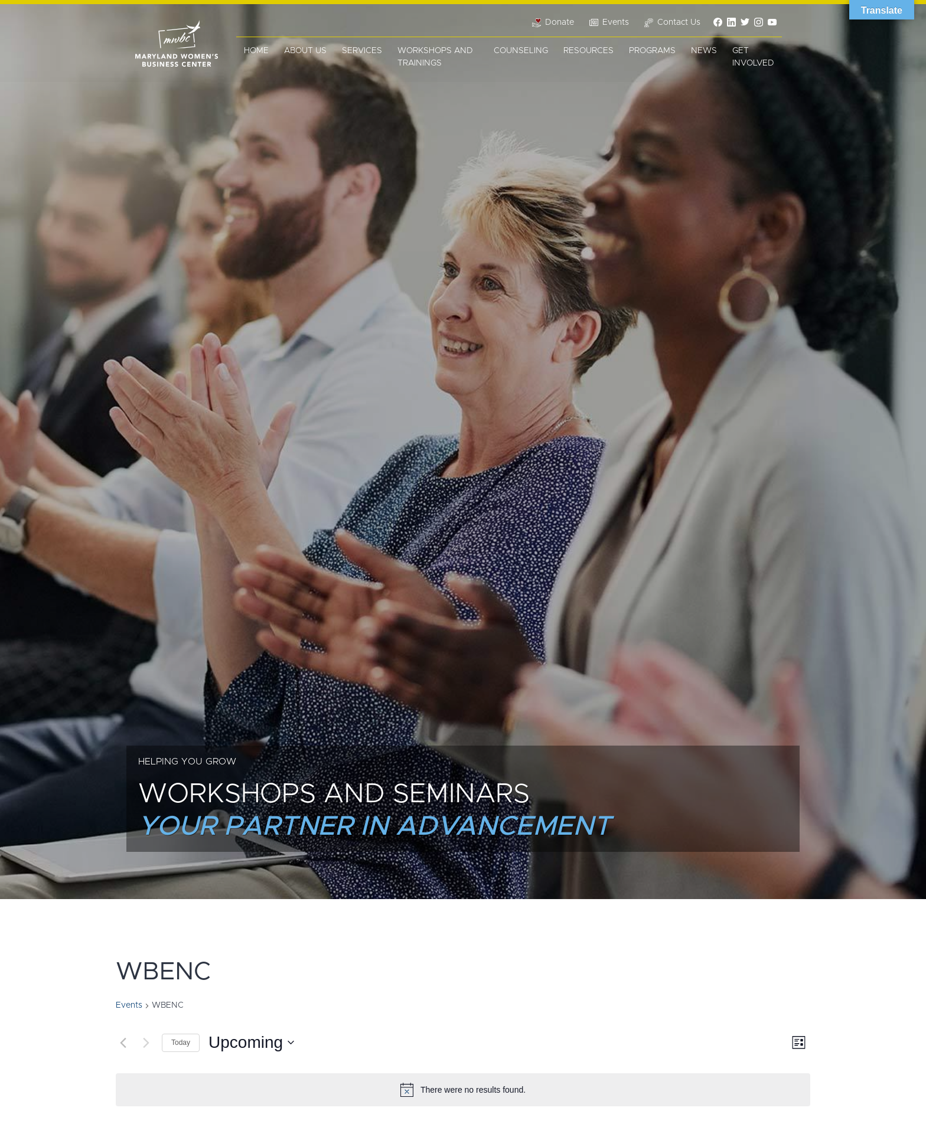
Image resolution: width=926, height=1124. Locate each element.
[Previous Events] (123, 1042)
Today (180, 1042)
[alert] (463, 1089)
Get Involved (753, 57)
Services (362, 51)
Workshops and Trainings (435, 57)
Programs (652, 51)
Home (256, 51)
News (704, 51)
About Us (305, 51)
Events (129, 1005)
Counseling (521, 51)
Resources (588, 51)
